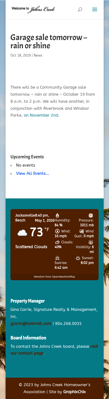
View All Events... (32, 173)
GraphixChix (74, 391)
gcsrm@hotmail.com (30, 323)
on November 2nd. (41, 115)
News (38, 55)
